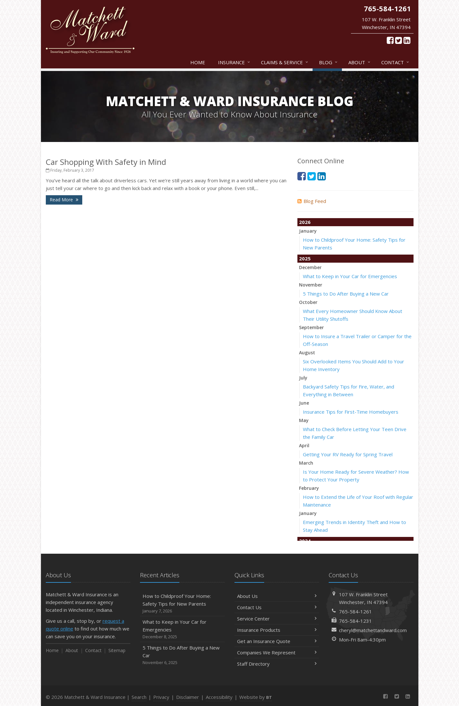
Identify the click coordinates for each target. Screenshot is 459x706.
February (309, 488)
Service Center (277, 618)
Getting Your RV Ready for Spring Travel (348, 454)
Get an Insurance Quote (277, 641)
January (308, 231)
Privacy (161, 697)
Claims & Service (285, 62)
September (311, 327)
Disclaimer (187, 697)
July (303, 378)
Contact (395, 62)
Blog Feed (311, 201)
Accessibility (219, 697)
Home (197, 62)
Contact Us (277, 607)
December (310, 267)
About (359, 62)
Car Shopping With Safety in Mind (106, 161)
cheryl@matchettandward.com (373, 630)
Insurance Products (277, 630)
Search (139, 697)
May (304, 420)
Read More (64, 200)
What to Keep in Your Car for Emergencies (350, 276)
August (307, 352)
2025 (305, 258)
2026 (305, 222)
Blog (328, 62)
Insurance (234, 62)
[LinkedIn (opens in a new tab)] (407, 40)
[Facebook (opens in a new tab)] (390, 40)
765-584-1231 (355, 621)
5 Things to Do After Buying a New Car (346, 293)
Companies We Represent (277, 652)
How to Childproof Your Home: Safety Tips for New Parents (182, 603)
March (306, 463)
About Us (277, 596)
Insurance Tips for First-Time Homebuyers (350, 411)
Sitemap (116, 650)
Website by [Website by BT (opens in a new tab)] (255, 697)
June (304, 403)
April (304, 445)
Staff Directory (277, 664)
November (310, 285)
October (308, 302)
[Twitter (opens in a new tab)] (398, 40)
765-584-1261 (355, 611)
